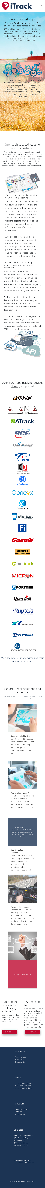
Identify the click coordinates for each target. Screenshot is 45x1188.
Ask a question (20, 1114)
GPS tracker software (23, 1085)
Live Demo (10, 1032)
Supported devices (22, 1109)
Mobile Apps (20, 1059)
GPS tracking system (23, 1083)
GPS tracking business (23, 1088)
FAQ (22, 1183)
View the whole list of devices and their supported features (22, 660)
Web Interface (20, 1057)
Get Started (32, 1032)
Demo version (20, 1062)
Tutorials (18, 1112)
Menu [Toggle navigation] (39, 6)
